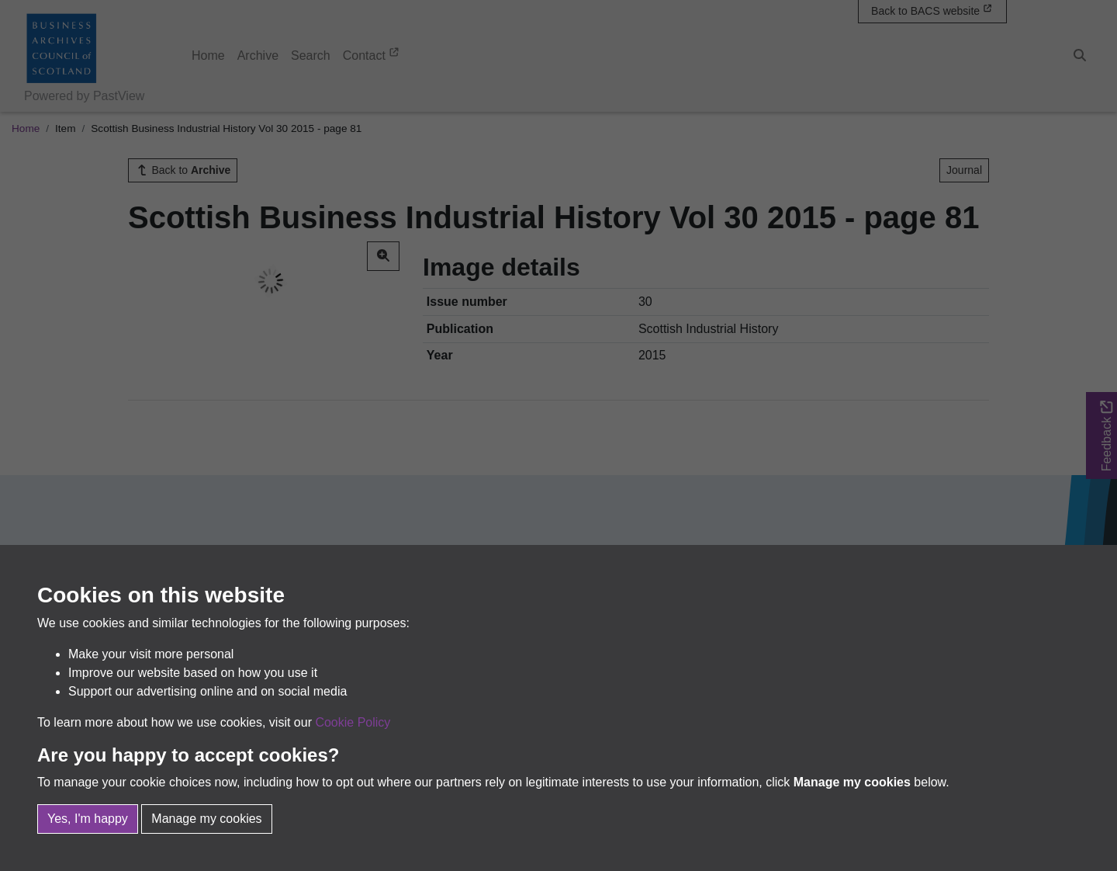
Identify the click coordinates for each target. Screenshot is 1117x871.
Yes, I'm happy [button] (87, 818)
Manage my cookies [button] (206, 818)
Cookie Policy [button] (352, 722)
